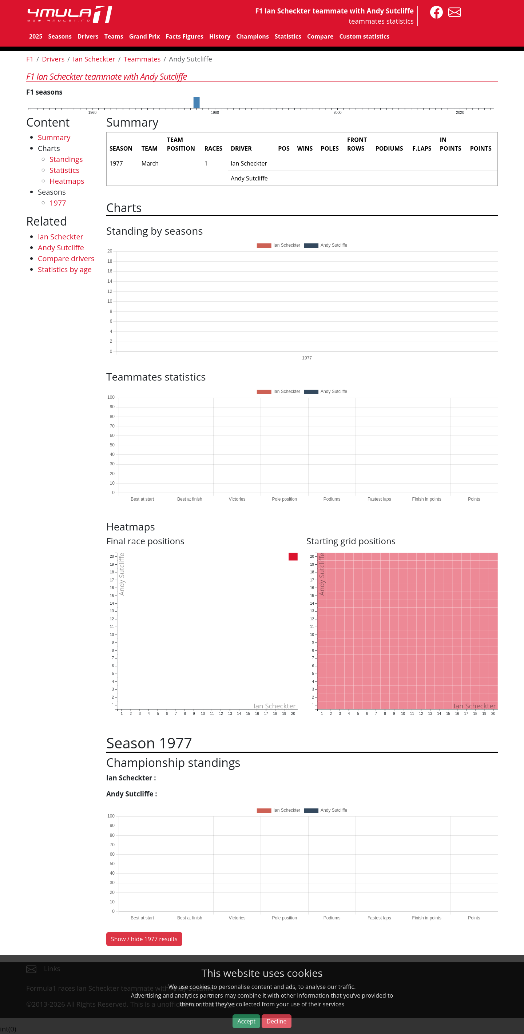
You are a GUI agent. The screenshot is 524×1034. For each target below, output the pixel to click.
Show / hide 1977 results (144, 939)
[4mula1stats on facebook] (434, 11)
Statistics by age (65, 269)
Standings (66, 159)
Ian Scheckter (94, 58)
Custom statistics (364, 36)
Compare (320, 36)
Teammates (141, 58)
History (219, 36)
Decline (276, 1021)
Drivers (88, 36)
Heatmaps (66, 181)
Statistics (288, 36)
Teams (113, 36)
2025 (36, 36)
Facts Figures (184, 36)
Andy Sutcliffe (61, 247)
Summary (54, 137)
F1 (29, 58)
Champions (252, 36)
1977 (57, 203)
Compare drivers (66, 258)
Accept (246, 1021)
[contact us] (453, 11)
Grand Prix (144, 36)
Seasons (60, 36)
